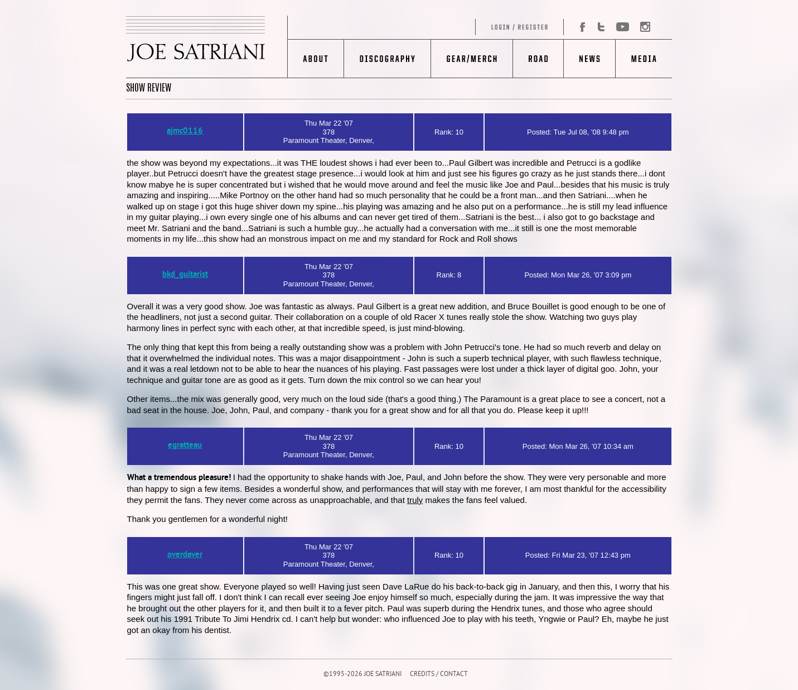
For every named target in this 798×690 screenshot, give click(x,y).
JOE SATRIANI (207, 47)
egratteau (185, 445)
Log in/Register (426, 27)
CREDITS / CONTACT (439, 674)
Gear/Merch (471, 58)
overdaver (184, 555)
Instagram (642, 27)
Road (537, 58)
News (589, 58)
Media (644, 58)
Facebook (578, 27)
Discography (387, 58)
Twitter (601, 27)
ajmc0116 (185, 131)
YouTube (622, 27)
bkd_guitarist (185, 275)
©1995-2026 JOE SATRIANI (362, 674)
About (316, 58)
